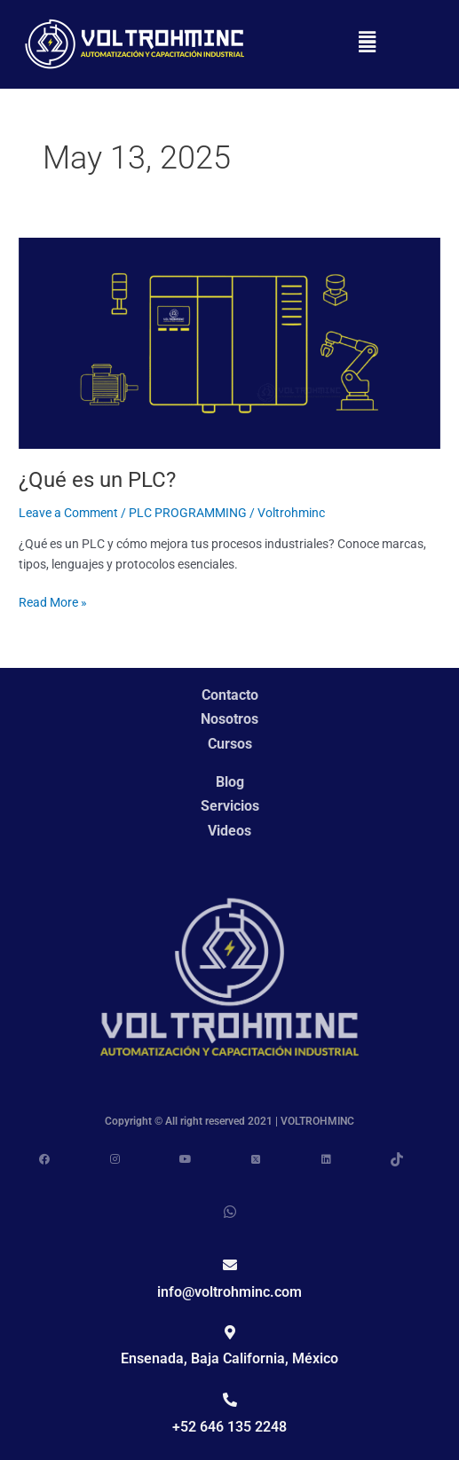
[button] (367, 44)
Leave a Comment (68, 521)
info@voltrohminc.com (229, 1291)
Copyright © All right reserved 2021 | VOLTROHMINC (229, 1121)
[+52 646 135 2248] (230, 1400)
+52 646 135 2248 (229, 1426)
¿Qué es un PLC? (97, 488)
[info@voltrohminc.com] (230, 1265)
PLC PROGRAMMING (188, 521)
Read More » (53, 609)
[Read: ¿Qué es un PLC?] (229, 351)
